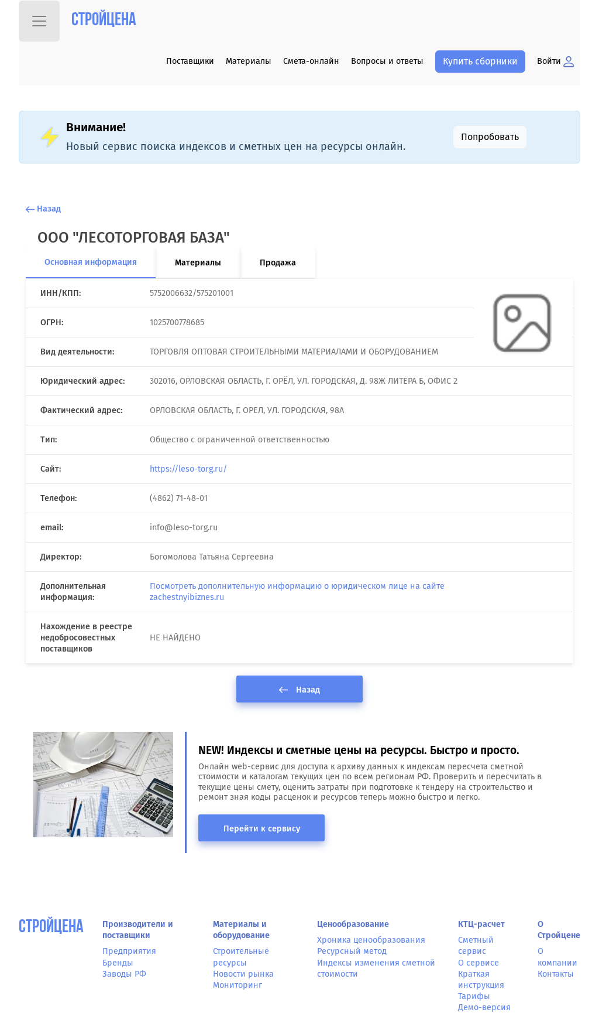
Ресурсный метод (352, 951)
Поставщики (190, 61)
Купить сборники (480, 61)
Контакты (556, 974)
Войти (555, 61)
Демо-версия (484, 1007)
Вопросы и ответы (387, 61)
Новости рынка (243, 974)
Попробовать (490, 136)
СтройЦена (51, 928)
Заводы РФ (124, 974)
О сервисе (478, 963)
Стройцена (103, 21)
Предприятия (129, 951)
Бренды (117, 963)
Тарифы (474, 996)
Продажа (278, 263)
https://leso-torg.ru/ (188, 469)
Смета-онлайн (311, 61)
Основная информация (90, 262)
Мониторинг (237, 985)
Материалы (248, 61)
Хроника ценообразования (371, 940)
